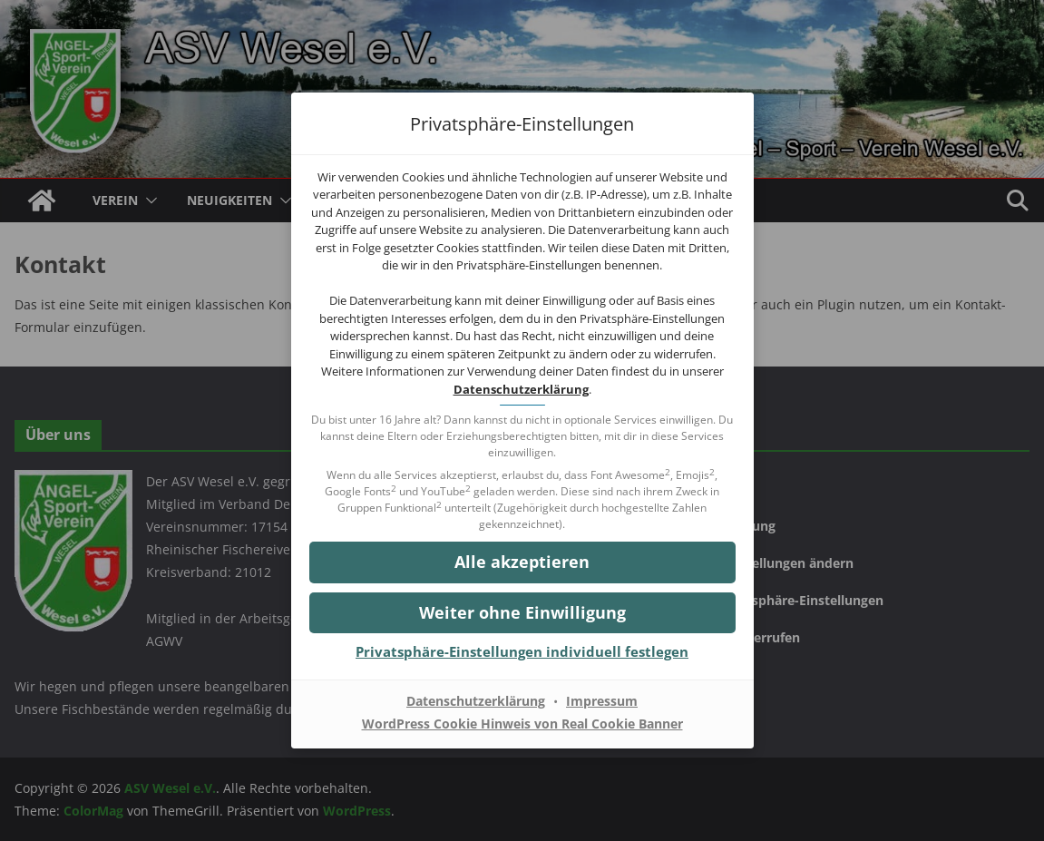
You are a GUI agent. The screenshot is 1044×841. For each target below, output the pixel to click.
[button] (522, 562)
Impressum (602, 700)
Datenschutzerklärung (521, 389)
